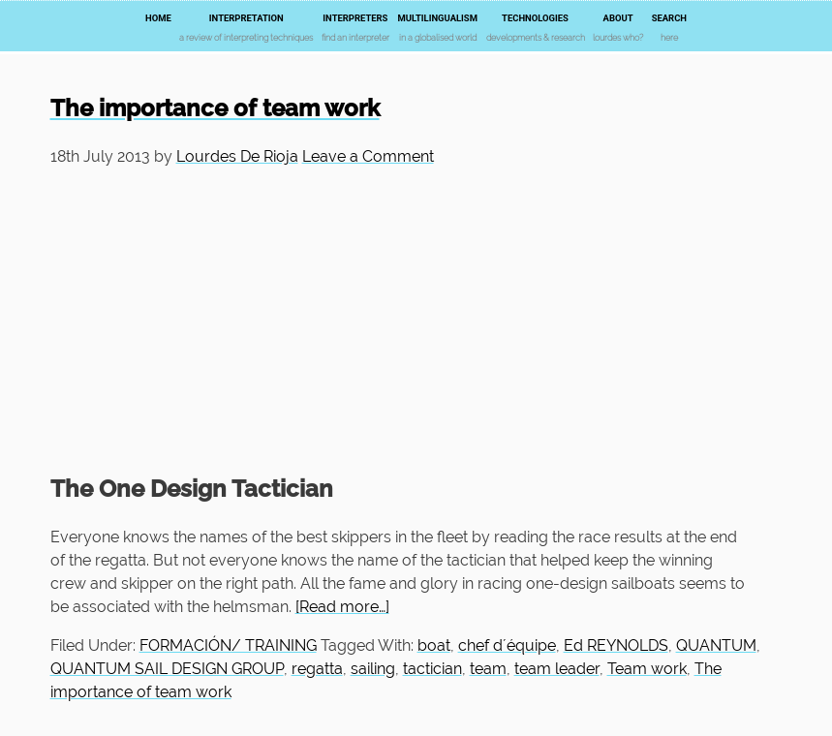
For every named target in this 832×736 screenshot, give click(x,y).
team (488, 668)
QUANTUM (716, 645)
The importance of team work (215, 108)
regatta (317, 668)
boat (433, 645)
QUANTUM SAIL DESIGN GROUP (167, 668)
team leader (557, 668)
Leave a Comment (368, 156)
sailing (373, 668)
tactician (432, 668)
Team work (647, 668)
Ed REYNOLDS (616, 645)
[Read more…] (342, 607)
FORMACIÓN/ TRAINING (228, 645)
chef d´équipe (507, 645)
